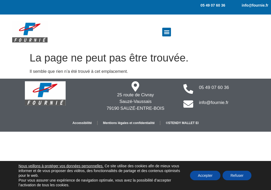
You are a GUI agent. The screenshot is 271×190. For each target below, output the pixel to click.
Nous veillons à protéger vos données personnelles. (61, 166)
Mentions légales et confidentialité (129, 123)
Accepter (205, 175)
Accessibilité (82, 123)
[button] (166, 32)
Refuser (237, 175)
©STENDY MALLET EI (182, 123)
